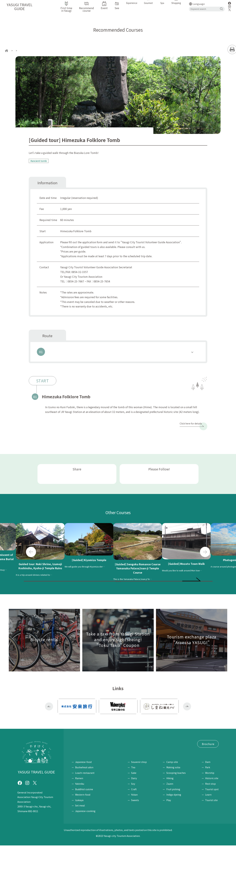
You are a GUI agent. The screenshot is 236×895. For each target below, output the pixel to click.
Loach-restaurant (84, 822)
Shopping (137, 806)
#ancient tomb (40, 161)
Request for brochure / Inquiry (90, 795)
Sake (136, 822)
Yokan (137, 844)
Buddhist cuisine (84, 838)
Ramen (79, 828)
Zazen (171, 833)
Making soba (174, 817)
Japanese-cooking (85, 860)
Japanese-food (83, 811)
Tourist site (211, 849)
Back (118, 606)
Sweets (138, 849)
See (204, 806)
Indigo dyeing (175, 844)
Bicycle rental (105, 777)
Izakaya (79, 849)
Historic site (211, 828)
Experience (171, 806)
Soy (136, 833)
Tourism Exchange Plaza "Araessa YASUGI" (97, 789)
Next (205, 562)
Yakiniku (79, 833)
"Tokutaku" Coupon (84, 783)
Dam (207, 811)
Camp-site (173, 811)
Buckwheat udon (84, 817)
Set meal (80, 855)
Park (207, 817)
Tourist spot (212, 838)
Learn (208, 844)
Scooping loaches (177, 822)
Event (75, 777)
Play (170, 849)
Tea (136, 817)
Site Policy (120, 795)
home (13, 50)
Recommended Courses (34, 50)
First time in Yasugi (83, 771)
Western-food (82, 844)
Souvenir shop (141, 811)
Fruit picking (174, 838)
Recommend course (112, 771)
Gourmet (78, 806)
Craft (136, 838)
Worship (209, 822)
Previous (31, 562)
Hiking (171, 828)
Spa (113, 806)
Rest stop (210, 833)
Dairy (136, 828)
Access (88, 777)
